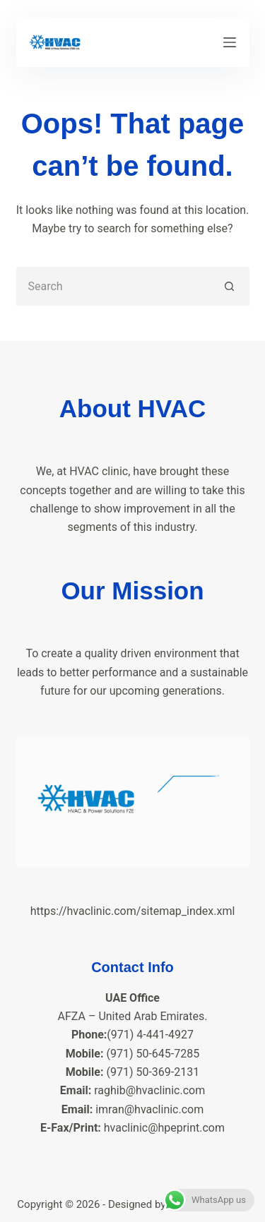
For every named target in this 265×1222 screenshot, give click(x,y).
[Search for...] (113, 286)
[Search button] (230, 286)
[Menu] (229, 42)
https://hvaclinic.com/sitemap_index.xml (132, 911)
